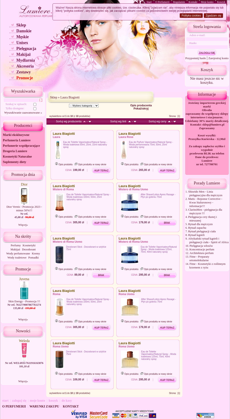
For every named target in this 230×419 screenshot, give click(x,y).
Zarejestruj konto (218, 58)
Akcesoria (25, 66)
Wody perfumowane (18, 253)
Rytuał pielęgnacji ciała (202, 231)
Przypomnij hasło (195, 58)
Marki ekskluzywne (16, 135)
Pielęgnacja (26, 48)
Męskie (22, 37)
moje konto (37, 400)
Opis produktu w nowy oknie (90, 164)
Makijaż (23, 54)
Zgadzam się (213, 15)
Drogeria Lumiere (15, 151)
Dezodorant (29, 249)
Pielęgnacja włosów (201, 245)
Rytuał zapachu (197, 227)
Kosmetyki (29, 245)
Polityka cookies (191, 15)
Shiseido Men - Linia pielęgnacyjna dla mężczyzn (205, 193)
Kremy (36, 253)
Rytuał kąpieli (196, 235)
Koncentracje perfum (201, 249)
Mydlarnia (25, 60)
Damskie (23, 31)
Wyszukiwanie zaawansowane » (23, 112)
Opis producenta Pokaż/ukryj (141, 107)
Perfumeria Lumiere (16, 140)
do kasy (67, 400)
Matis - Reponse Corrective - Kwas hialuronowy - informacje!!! (205, 202)
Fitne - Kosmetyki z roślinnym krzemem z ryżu (207, 265)
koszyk (53, 400)
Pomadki (33, 257)
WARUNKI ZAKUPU (44, 406)
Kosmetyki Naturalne (17, 156)
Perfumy (16, 245)
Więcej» (23, 224)
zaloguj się (19, 400)
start (5, 400)
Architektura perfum (202, 253)
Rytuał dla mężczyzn (200, 224)
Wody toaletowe (17, 257)
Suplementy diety (14, 162)
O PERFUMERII (14, 406)
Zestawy (23, 72)
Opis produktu (64, 164)
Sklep (21, 25)
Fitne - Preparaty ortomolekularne (199, 258)
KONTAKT (71, 406)
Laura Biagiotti (70, 97)
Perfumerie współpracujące (21, 145)
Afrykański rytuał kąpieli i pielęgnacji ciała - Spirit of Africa (208, 240)
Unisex (22, 42)
